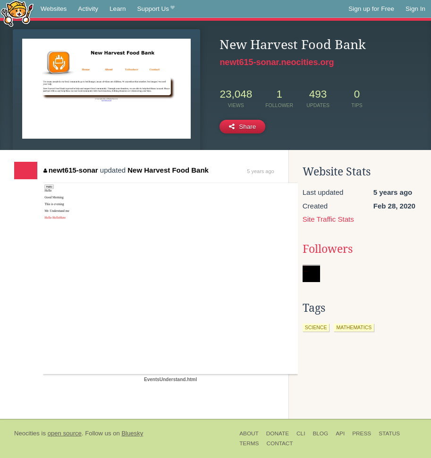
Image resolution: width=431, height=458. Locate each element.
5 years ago (260, 171)
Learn (118, 8)
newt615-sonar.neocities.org (277, 62)
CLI (300, 433)
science (316, 327)
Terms (249, 443)
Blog (320, 433)
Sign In (415, 8)
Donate (277, 433)
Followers (328, 249)
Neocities (27, 433)
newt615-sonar (70, 170)
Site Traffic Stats (328, 219)
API (340, 433)
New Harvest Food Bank (168, 170)
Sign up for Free (371, 8)
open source (65, 433)
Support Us (156, 9)
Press (361, 433)
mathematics (354, 327)
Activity (88, 8)
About (249, 433)
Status (389, 433)
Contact (279, 443)
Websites (54, 8)
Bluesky (132, 433)
